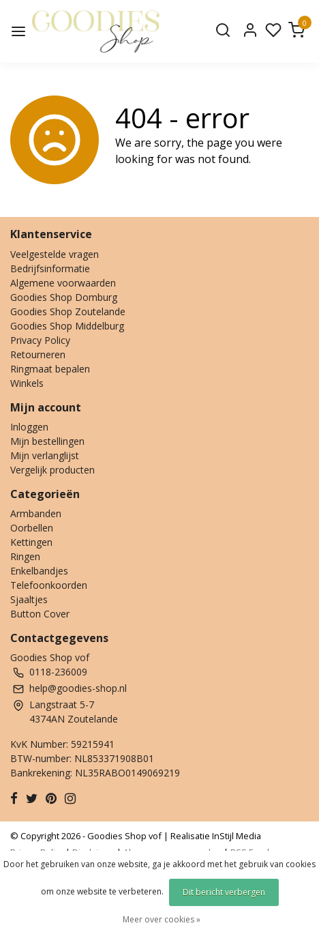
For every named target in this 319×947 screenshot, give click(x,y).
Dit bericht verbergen (224, 892)
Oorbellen (31, 527)
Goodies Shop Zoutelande (67, 311)
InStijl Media (235, 836)
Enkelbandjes (39, 570)
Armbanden (35, 513)
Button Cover (40, 613)
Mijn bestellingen (47, 441)
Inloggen (29, 426)
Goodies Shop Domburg (63, 297)
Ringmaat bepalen (50, 368)
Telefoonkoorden (48, 585)
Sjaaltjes (29, 599)
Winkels (27, 383)
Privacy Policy (40, 340)
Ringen (25, 556)
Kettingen (31, 542)
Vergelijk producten (52, 469)
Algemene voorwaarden (63, 282)
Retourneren (37, 354)
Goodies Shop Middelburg (67, 325)
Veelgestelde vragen (54, 254)
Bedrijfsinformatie (50, 268)
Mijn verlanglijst (44, 455)
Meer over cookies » (161, 919)
